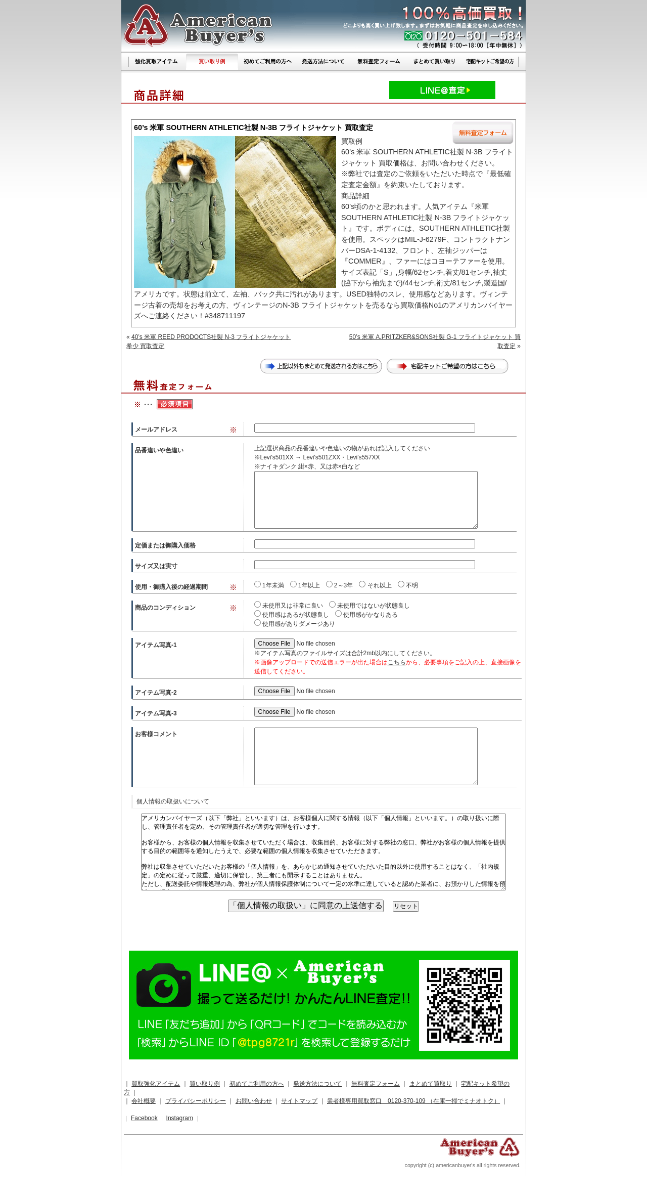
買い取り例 (205, 1083)
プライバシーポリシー (195, 1100)
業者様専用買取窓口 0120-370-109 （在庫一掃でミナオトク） (413, 1100)
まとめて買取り (430, 1083)
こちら (397, 662)
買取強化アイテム (155, 1083)
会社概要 (143, 1100)
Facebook (144, 1118)
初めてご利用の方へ (256, 1083)
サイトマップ (299, 1100)
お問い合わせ (254, 1100)
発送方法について (317, 1083)
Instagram (179, 1118)
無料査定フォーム (375, 1083)
